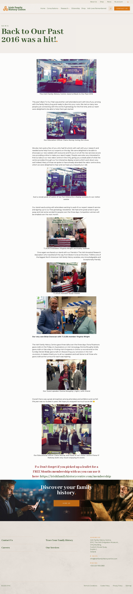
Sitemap (129, 586)
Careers (5, 547)
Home (42, 8)
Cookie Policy (105, 586)
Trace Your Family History (59, 540)
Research (64, 8)
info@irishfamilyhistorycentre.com (103, 559)
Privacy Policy (117, 586)
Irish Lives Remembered (96, 8)
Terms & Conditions (90, 586)
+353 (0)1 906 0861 (97, 566)
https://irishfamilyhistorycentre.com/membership (75, 476)
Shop (102, 2)
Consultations (52, 8)
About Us (93, 2)
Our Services (52, 547)
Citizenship (75, 8)
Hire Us (66, 503)
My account (118, 2)
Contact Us (122, 8)
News (109, 2)
